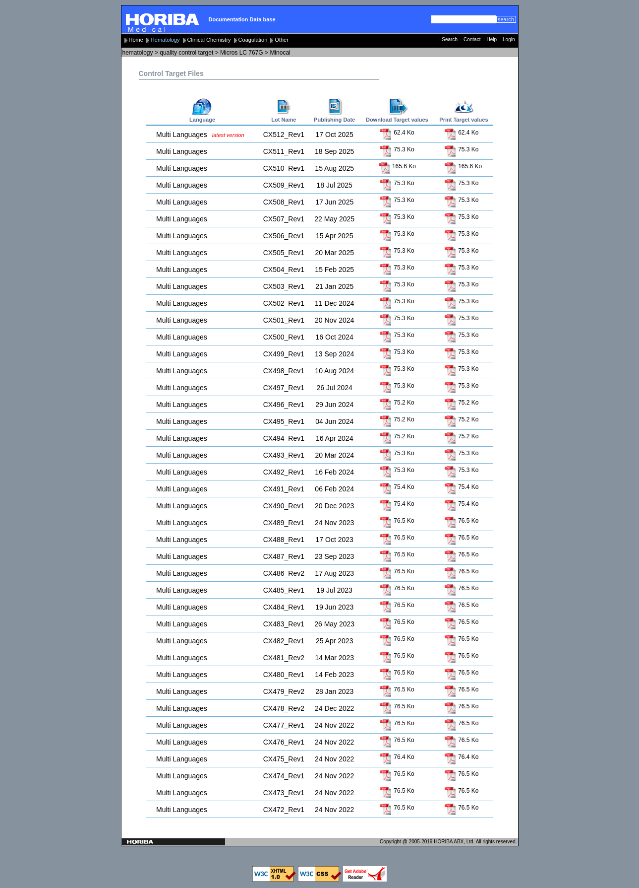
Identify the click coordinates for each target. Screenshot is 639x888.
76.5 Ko (397, 520)
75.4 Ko (397, 486)
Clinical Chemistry (209, 40)
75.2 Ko (397, 402)
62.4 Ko (397, 132)
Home (136, 40)
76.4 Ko (397, 756)
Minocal (280, 52)
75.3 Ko (397, 149)
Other (282, 40)
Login (509, 39)
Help (491, 39)
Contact (472, 39)
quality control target (186, 52)
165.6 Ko (397, 166)
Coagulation (253, 40)
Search (450, 39)
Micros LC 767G (241, 52)
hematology (137, 52)
